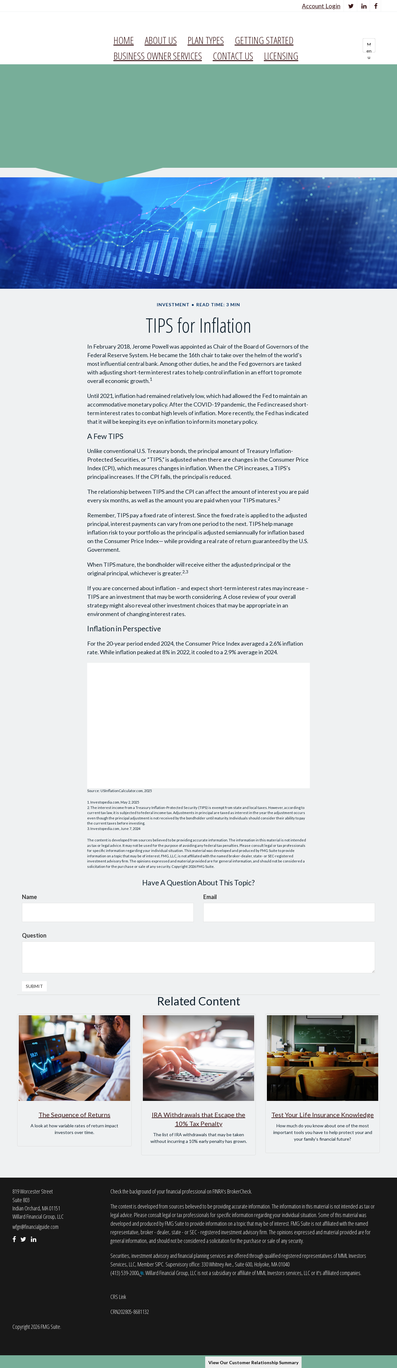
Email (210, 896)
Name (29, 896)
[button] (161, 40)
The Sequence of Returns (74, 1114)
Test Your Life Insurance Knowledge (322, 1114)
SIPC (159, 1264)
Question (34, 935)
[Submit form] (34, 986)
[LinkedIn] (364, 6)
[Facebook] (376, 6)
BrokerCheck (239, 1191)
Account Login (321, 6)
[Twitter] (351, 6)
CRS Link (118, 1297)
